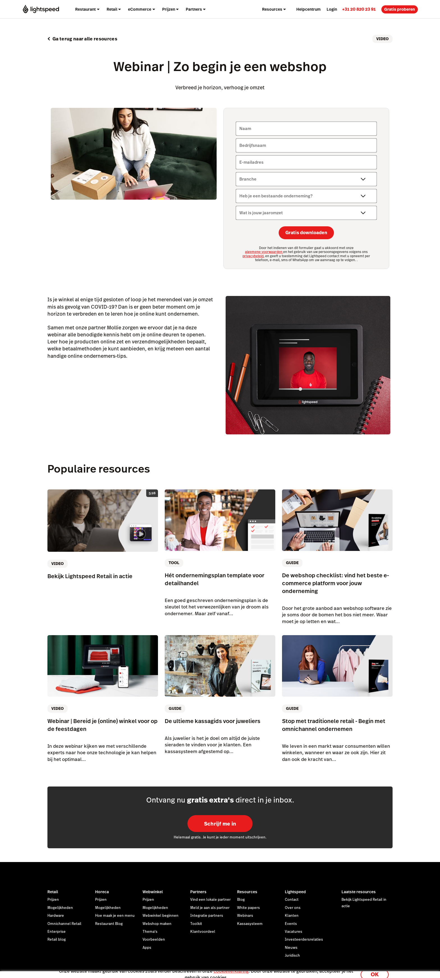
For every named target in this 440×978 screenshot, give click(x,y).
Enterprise (56, 931)
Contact (292, 899)
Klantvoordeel (202, 931)
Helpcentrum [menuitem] (308, 9)
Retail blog (56, 939)
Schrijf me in (220, 823)
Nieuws (291, 947)
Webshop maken (157, 923)
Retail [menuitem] (112, 9)
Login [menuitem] (332, 9)
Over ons (293, 907)
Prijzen (168, 9)
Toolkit (196, 923)
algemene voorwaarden (264, 252)
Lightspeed (295, 892)
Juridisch (292, 955)
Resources (247, 892)
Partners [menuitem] (194, 9)
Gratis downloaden (306, 232)
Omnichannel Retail (64, 923)
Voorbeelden (154, 939)
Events (291, 923)
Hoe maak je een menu (115, 915)
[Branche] (306, 179)
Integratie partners (206, 915)
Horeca (102, 892)
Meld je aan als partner (210, 907)
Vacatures (293, 931)
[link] (359, 9)
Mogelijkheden (60, 907)
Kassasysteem (250, 923)
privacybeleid (252, 256)
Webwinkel (153, 892)
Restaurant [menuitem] (85, 9)
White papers (248, 907)
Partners (198, 892)
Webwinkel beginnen (160, 915)
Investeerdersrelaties (304, 939)
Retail (52, 892)
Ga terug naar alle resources (84, 39)
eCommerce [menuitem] (139, 9)
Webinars (245, 915)
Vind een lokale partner (210, 899)
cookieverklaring (231, 967)
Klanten (292, 915)
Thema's (150, 931)
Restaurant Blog (109, 923)
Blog (241, 899)
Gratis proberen (399, 9)
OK (375, 970)
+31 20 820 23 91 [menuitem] (359, 9)
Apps (147, 947)
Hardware (55, 915)
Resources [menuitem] (272, 9)
